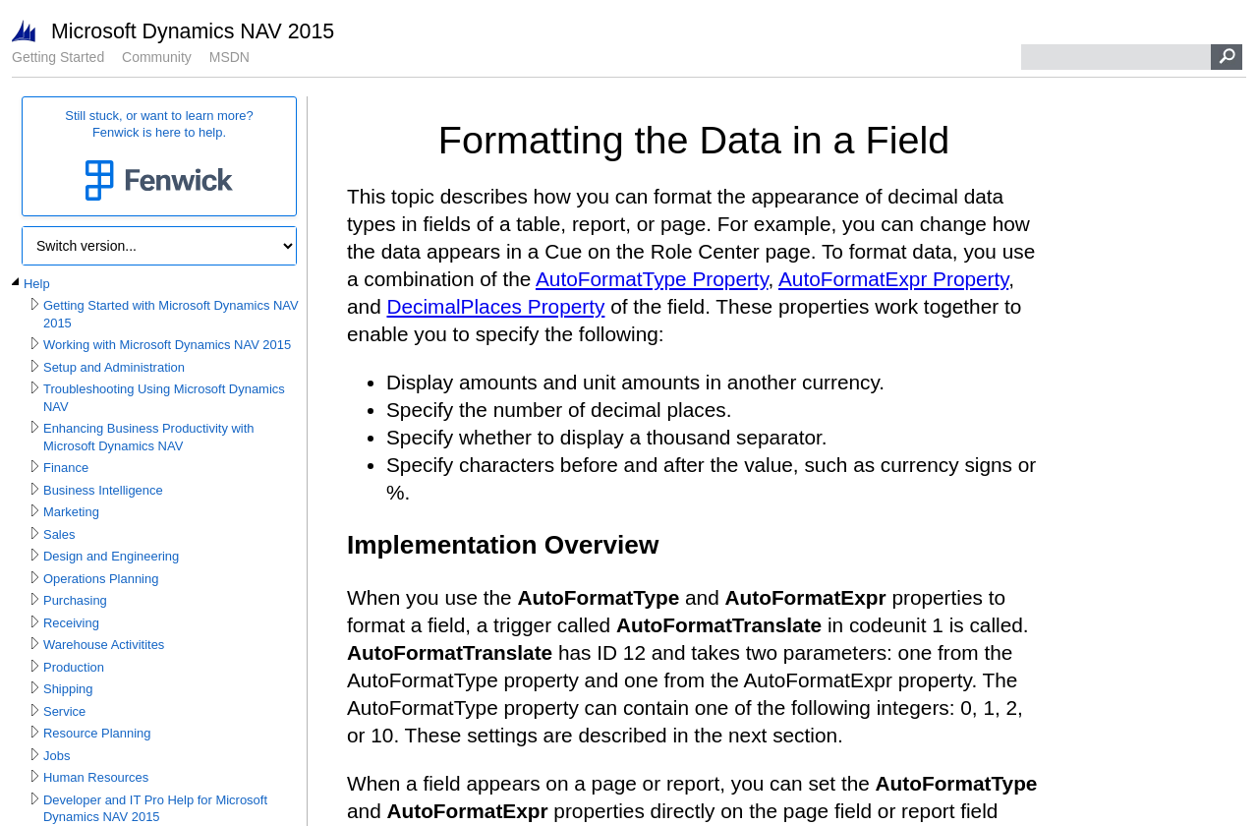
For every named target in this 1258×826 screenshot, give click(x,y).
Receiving (71, 623)
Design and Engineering (111, 556)
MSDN (229, 57)
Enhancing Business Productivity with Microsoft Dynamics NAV (149, 437)
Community (157, 57)
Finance (65, 467)
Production (73, 667)
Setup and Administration (114, 367)
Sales (59, 534)
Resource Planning (96, 733)
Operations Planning (100, 578)
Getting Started (58, 57)
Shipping (67, 688)
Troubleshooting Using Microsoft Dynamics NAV (164, 398)
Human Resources (95, 777)
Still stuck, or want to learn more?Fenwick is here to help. (159, 157)
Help (37, 283)
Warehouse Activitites (103, 644)
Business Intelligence (103, 490)
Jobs (56, 755)
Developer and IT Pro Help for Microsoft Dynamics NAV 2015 (155, 809)
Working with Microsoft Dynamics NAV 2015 (167, 344)
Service (64, 711)
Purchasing (75, 600)
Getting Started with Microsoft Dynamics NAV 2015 (171, 314)
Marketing (71, 511)
